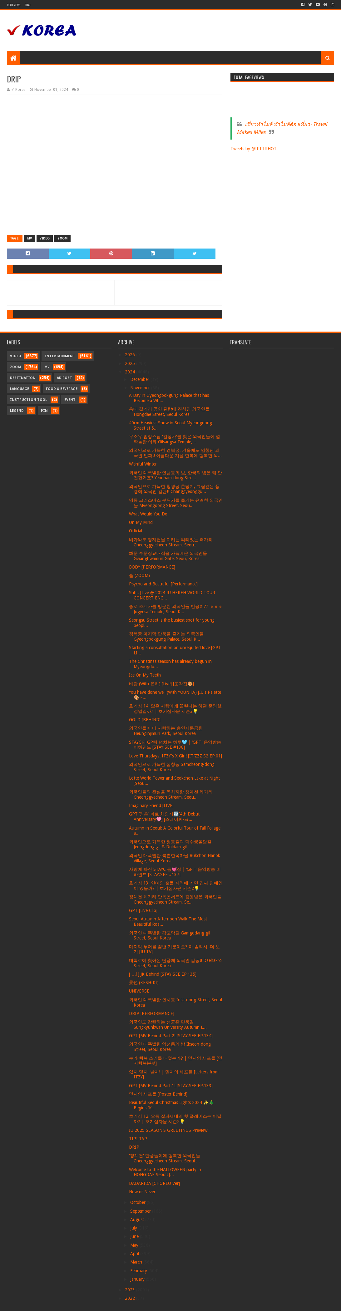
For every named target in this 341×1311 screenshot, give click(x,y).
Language (19, 389)
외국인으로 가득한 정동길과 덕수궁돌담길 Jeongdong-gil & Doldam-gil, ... (170, 844)
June (135, 1236)
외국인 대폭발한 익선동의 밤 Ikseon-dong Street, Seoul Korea (170, 1047)
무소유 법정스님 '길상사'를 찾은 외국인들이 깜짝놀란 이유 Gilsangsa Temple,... (174, 439)
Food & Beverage (61, 389)
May (135, 1245)
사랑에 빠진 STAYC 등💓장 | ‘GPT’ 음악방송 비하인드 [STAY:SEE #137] (175, 872)
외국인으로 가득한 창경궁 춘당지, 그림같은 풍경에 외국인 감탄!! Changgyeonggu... (174, 489)
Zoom (62, 238)
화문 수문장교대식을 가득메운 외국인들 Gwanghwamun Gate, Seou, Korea (168, 556)
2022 (130, 1298)
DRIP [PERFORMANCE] (151, 1013)
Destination (23, 378)
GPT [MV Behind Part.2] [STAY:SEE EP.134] (171, 1035)
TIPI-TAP (138, 1138)
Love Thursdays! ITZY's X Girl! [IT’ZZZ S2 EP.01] (175, 755)
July (134, 1227)
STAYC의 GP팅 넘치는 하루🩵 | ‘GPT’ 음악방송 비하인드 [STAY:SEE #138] (175, 745)
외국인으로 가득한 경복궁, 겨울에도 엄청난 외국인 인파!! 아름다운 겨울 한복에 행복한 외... (175, 453)
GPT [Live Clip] (143, 910)
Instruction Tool (28, 400)
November (140, 387)
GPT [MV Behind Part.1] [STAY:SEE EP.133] (171, 1085)
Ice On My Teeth (145, 675)
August (137, 1219)
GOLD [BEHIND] (145, 719)
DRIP (134, 1147)
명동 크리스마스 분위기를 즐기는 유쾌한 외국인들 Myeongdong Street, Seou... (176, 503)
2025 (130, 363)
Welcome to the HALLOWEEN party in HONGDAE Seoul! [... (165, 1172)
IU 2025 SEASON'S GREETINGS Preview (168, 1130)
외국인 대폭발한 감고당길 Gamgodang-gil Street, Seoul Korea (169, 935)
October (138, 1202)
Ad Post (64, 378)
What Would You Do (148, 513)
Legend (17, 411)
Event (70, 400)
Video (45, 238)
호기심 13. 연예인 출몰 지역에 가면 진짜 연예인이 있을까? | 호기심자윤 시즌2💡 (176, 885)
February (139, 1270)
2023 (130, 1289)
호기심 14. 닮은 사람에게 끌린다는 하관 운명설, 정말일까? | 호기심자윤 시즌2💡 (176, 708)
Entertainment (60, 356)
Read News (13, 4)
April (135, 1253)
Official (135, 530)
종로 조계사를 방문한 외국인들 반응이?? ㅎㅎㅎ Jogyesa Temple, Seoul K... (176, 609)
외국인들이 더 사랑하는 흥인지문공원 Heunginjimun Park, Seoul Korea (166, 731)
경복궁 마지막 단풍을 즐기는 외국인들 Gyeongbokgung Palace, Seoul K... (166, 636)
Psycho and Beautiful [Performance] (163, 583)
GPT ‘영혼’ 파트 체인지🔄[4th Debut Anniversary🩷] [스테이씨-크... (164, 816)
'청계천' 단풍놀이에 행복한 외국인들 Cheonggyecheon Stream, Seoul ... (164, 1158)
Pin (44, 411)
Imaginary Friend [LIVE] (151, 805)
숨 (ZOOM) (139, 575)
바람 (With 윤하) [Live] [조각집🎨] (161, 683)
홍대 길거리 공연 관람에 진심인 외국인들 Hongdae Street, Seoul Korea (169, 412)
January (138, 1279)
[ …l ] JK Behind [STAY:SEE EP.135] (162, 974)
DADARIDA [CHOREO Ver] (154, 1183)
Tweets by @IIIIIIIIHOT (253, 148)
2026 (130, 354)
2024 (130, 371)
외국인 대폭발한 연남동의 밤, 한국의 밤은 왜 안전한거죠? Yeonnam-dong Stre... (175, 475)
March (136, 1261)
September (141, 1211)
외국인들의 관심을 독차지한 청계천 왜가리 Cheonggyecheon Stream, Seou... (171, 794)
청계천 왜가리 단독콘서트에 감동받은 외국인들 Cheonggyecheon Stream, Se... (175, 899)
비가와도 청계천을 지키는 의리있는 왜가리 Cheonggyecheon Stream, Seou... (171, 542)
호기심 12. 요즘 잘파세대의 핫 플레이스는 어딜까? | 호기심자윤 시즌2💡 (175, 1119)
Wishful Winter (143, 463)
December (140, 379)
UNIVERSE (139, 990)
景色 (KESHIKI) (144, 982)
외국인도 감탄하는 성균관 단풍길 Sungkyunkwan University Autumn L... (168, 1024)
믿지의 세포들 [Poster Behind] (158, 1094)
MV (29, 238)
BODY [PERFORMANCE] (152, 566)
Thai (28, 4)
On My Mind (141, 522)
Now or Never (142, 1191)
